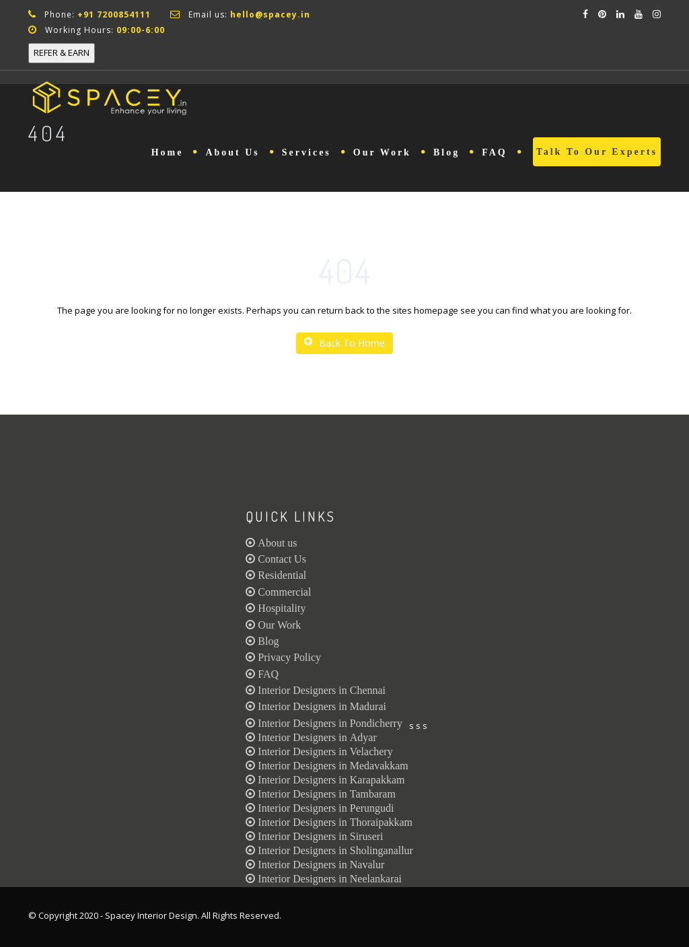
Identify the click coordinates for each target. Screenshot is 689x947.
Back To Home (344, 343)
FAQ (494, 152)
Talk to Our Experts (596, 152)
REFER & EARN (61, 52)
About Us (232, 152)
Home (167, 152)
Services (306, 152)
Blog (446, 152)
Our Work (382, 152)
